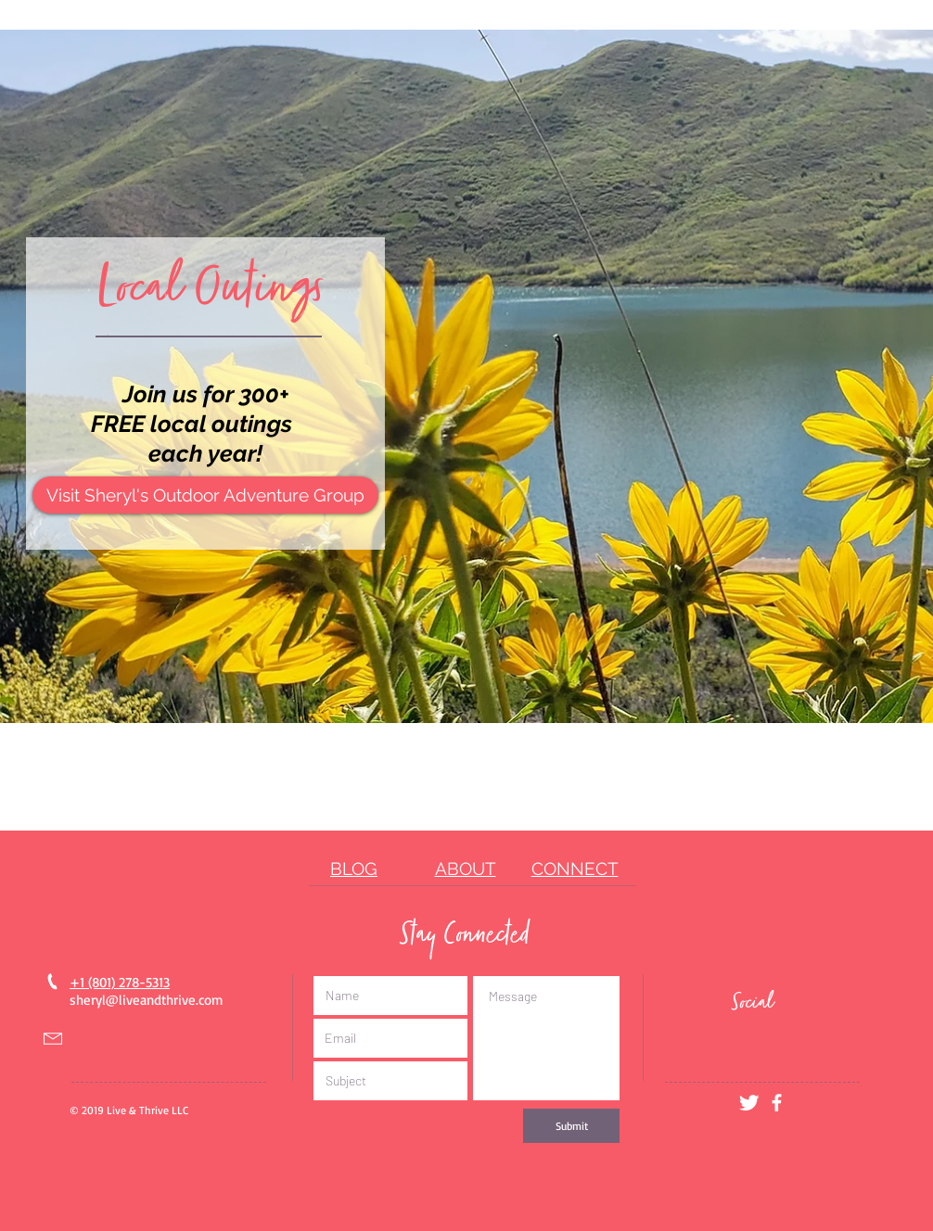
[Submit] (571, 1126)
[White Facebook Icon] (776, 1102)
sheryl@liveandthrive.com (147, 1000)
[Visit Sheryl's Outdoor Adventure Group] (205, 495)
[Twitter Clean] (748, 1102)
